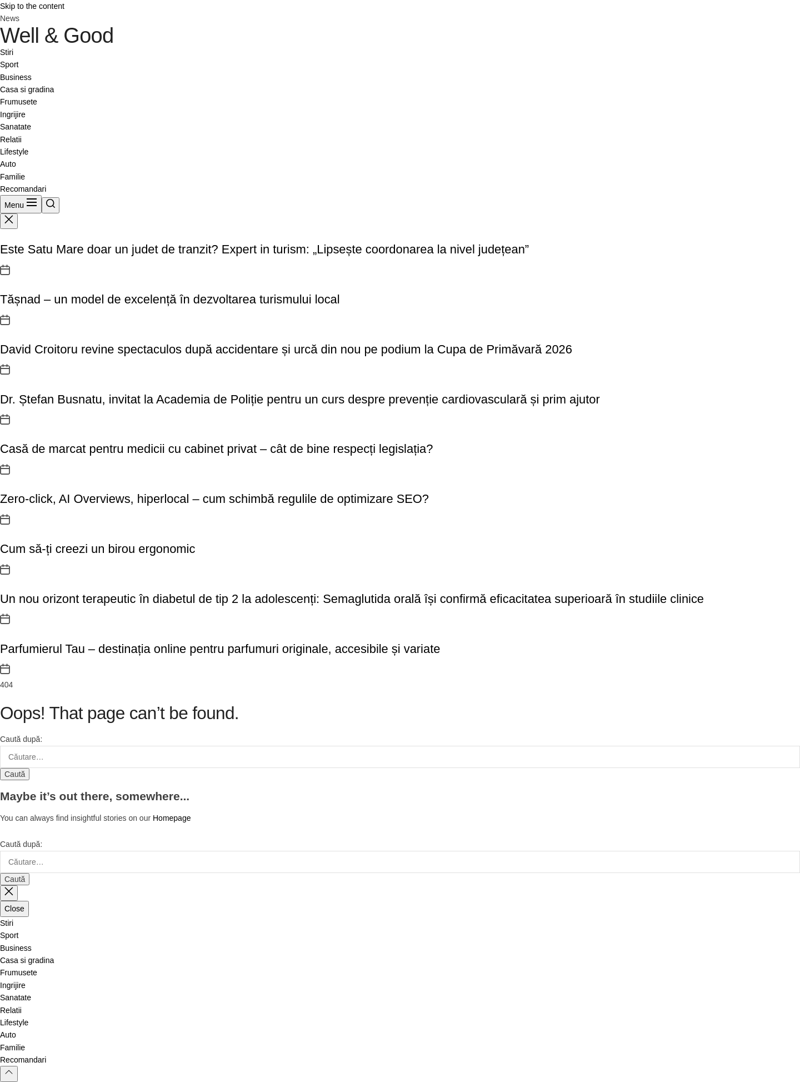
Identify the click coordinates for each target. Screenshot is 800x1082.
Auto (8, 163)
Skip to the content (32, 6)
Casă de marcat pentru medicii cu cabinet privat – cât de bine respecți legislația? (216, 449)
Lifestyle (14, 151)
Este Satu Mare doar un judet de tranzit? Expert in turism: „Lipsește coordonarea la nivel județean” (264, 249)
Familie (12, 176)
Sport (9, 64)
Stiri (6, 52)
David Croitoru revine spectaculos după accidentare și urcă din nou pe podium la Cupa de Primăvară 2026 (286, 349)
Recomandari (23, 189)
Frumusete (18, 101)
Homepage (172, 818)
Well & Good (56, 35)
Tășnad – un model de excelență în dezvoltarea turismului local (170, 299)
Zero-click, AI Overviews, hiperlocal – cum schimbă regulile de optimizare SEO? (214, 499)
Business (16, 77)
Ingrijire (13, 114)
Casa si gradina (27, 89)
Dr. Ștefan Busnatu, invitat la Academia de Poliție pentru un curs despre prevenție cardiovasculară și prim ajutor (300, 399)
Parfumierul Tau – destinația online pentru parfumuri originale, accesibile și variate (220, 649)
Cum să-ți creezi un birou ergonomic (97, 549)
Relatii (11, 139)
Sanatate (15, 126)
